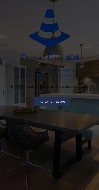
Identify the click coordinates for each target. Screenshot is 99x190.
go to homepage (52, 101)
